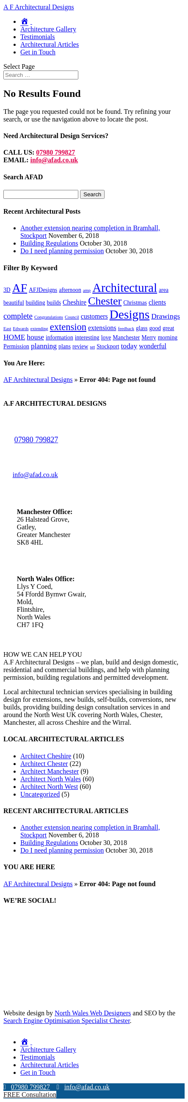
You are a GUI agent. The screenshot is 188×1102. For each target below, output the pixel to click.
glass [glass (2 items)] (141, 328)
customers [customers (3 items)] (94, 316)
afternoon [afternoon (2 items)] (70, 290)
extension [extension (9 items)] (68, 327)
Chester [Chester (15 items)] (105, 301)
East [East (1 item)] (7, 328)
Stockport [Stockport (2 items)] (108, 346)
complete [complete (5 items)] (18, 315)
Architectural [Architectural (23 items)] (124, 287)
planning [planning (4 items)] (44, 346)
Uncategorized (40, 794)
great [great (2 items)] (168, 328)
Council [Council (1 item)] (72, 317)
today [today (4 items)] (129, 346)
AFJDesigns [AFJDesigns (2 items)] (43, 290)
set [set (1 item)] (92, 347)
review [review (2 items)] (80, 346)
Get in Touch (37, 52)
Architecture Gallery (48, 29)
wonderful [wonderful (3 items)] (152, 346)
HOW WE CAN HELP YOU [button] (42, 654)
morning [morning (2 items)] (168, 337)
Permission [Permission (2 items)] (16, 346)
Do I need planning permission (62, 250)
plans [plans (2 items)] (64, 346)
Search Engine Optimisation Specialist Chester (66, 1020)
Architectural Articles (49, 44)
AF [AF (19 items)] (19, 287)
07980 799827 (55, 152)
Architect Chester (44, 763)
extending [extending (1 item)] (39, 328)
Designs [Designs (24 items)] (130, 314)
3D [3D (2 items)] (7, 290)
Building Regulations (49, 243)
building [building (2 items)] (35, 303)
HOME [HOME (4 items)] (14, 337)
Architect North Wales (50, 779)
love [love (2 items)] (106, 337)
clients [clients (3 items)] (157, 302)
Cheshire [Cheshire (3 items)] (74, 302)
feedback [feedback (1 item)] (126, 328)
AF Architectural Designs (38, 379)
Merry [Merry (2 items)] (148, 337)
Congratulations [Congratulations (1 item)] (48, 317)
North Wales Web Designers (93, 1013)
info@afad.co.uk (54, 160)
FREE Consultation (29, 1094)
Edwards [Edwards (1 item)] (20, 328)
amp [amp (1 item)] (87, 290)
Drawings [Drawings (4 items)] (165, 316)
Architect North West (49, 786)
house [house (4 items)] (35, 337)
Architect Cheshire (45, 756)
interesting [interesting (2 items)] (87, 337)
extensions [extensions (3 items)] (102, 327)
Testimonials (37, 36)
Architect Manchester (49, 771)
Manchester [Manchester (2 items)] (126, 337)
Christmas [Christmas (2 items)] (135, 303)
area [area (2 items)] (164, 290)
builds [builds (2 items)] (54, 303)
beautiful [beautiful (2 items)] (13, 303)
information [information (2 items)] (59, 337)
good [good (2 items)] (154, 328)
